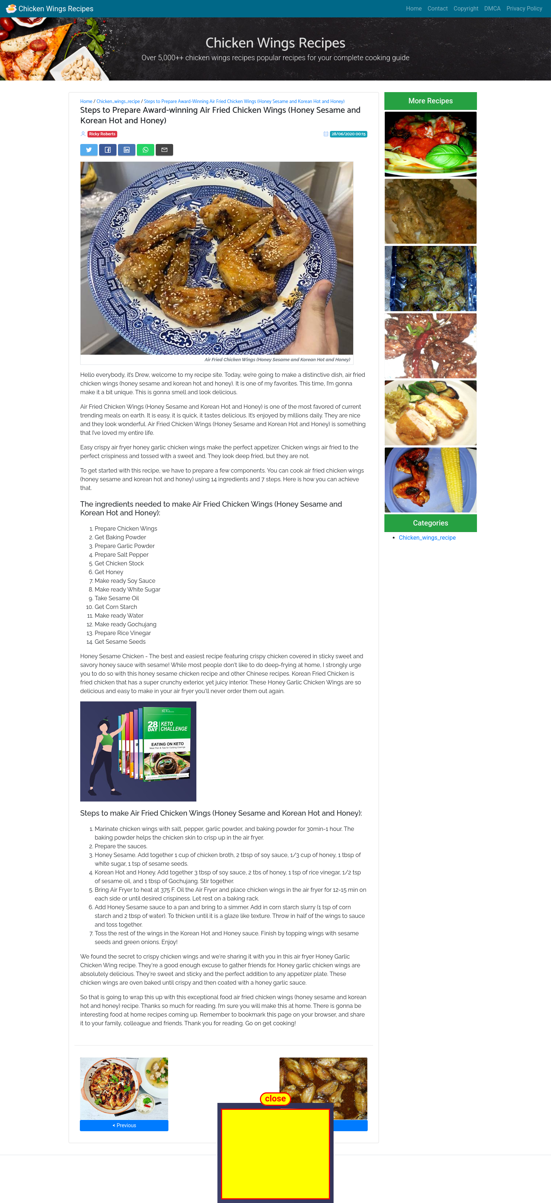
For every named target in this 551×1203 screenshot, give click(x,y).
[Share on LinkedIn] (126, 150)
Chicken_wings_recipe (118, 102)
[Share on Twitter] (89, 150)
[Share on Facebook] (108, 150)
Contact (438, 8)
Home (414, 8)
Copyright (466, 8)
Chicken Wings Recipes (49, 8)
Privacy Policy (525, 8)
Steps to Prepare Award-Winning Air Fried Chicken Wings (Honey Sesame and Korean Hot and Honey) (244, 102)
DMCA (492, 8)
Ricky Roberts (102, 134)
